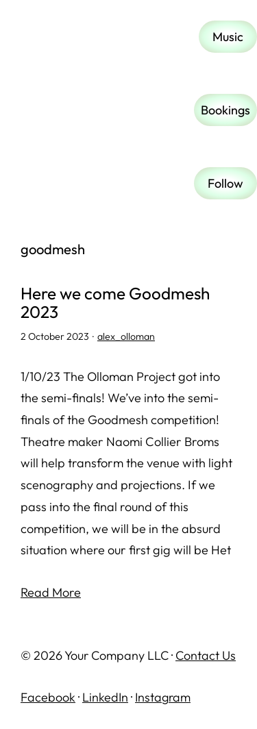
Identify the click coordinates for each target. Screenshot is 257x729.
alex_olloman (126, 336)
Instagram (163, 697)
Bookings (225, 110)
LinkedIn (105, 697)
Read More (51, 592)
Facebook (48, 697)
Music (227, 37)
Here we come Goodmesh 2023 (115, 302)
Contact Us (205, 655)
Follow (225, 183)
